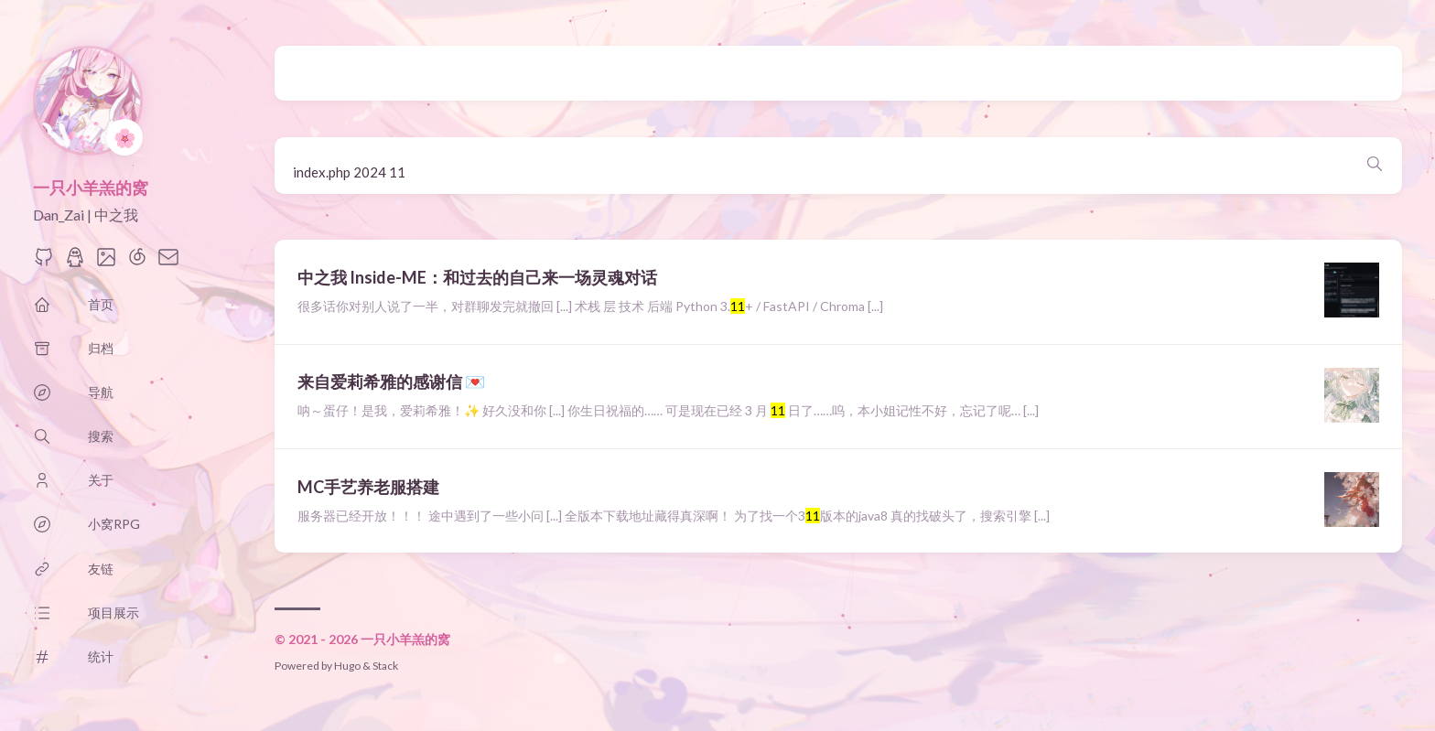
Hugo (347, 665)
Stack (385, 665)
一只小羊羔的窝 (90, 187)
